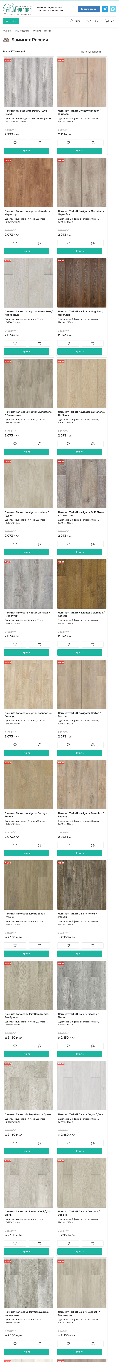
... (72, 1106)
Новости (66, 1244)
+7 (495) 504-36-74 (77, 1190)
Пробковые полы (15, 1264)
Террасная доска (14, 1283)
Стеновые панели (15, 1279)
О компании (68, 1230)
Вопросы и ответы (71, 1249)
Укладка (66, 1239)
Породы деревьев (71, 1259)
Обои (8, 1293)
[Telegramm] (44, 1325)
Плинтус (10, 1274)
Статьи (65, 1254)
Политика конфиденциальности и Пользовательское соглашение (43, 1351)
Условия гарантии (71, 1269)
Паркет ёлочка (13, 1239)
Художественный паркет (19, 1303)
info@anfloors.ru (75, 1201)
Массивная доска (15, 1234)
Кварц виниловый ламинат (21, 1254)
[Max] (52, 1325)
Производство (69, 1234)
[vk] (36, 1325)
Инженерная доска (16, 1225)
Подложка (11, 1308)
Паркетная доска (14, 1230)
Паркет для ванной (16, 1298)
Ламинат (10, 1259)
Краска (9, 1288)
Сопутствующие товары (18, 1269)
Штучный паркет (15, 1249)
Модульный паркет (16, 1244)
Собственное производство (50, 10)
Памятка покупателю (73, 1264)
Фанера (9, 1313)
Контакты (66, 1225)
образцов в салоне (49, 7)
